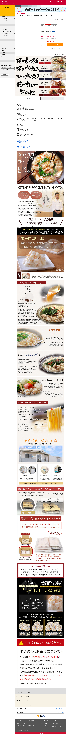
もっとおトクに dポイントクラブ (6, 67)
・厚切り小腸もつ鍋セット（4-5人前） (24, 148)
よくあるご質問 (3, 48)
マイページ (30, 723)
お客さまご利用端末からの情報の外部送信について (57, 724)
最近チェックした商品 (21, 723)
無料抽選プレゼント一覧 (5, 22)
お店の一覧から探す (4, 26)
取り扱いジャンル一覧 (21, 725)
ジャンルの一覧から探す (5, 29)
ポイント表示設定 (31, 725)
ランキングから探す (4, 35)
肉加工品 (39, 5)
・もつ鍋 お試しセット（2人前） (23, 140)
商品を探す (19, 720)
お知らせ (2, 46)
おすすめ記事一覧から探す (5, 37)
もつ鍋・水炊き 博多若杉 (25, 692)
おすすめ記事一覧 (31, 720)
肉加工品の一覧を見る (60, 50)
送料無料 (18, 692)
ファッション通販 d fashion (5, 69)
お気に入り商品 (20, 722)
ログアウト (5, 74)
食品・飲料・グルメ (25, 5)
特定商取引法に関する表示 (5, 59)
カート (29, 722)
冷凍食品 (30, 5)
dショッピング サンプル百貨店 (6, 63)
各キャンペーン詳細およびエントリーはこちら (49, 36)
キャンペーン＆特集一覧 (5, 20)
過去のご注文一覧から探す (5, 33)
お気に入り (43, 45)
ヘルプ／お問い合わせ (5, 44)
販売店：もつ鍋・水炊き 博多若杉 (57, 19)
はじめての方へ (3, 50)
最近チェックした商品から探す (6, 31)
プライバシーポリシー (5, 56)
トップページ (18, 5)
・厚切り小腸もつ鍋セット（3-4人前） (24, 147)
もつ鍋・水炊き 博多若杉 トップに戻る (57, 48)
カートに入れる (55, 45)
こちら (29, 730)
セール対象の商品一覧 (5, 18)
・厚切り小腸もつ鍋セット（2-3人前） (24, 146)
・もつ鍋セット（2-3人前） (22, 141)
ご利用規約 (3, 54)
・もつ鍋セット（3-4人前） (22, 142)
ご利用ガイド (3, 41)
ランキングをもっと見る (60, 708)
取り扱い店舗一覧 (20, 727)
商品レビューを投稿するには (59, 54)
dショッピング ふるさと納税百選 (6, 65)
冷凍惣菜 (34, 5)
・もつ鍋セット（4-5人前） (22, 143)
